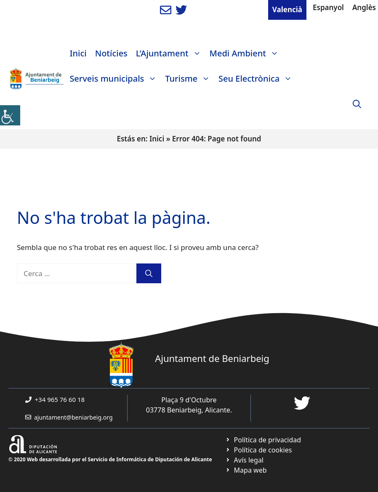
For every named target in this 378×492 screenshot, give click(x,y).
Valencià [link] (287, 9)
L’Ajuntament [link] (170, 53)
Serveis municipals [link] (115, 78)
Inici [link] (77, 53)
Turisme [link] (189, 78)
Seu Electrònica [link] (257, 78)
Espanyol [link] (328, 7)
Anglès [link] (364, 7)
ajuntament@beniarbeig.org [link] (73, 417)
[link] (10, 115)
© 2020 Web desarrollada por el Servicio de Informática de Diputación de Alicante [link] (110, 459)
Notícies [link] (111, 53)
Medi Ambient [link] (246, 53)
